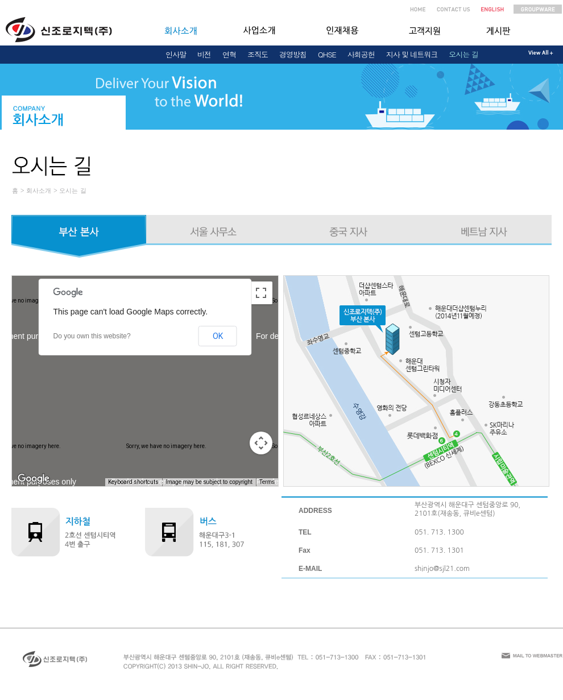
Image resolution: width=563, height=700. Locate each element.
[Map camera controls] (261, 443)
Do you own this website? (92, 336)
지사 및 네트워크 (412, 54)
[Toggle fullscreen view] (261, 292)
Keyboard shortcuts (133, 482)
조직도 (257, 54)
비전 (204, 54)
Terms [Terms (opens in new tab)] (267, 482)
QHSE (327, 54)
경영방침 (293, 54)
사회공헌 (361, 54)
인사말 (175, 54)
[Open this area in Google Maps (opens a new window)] (33, 478)
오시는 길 (463, 54)
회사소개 (38, 190)
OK (218, 336)
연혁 (229, 54)
